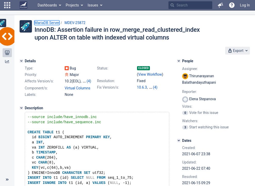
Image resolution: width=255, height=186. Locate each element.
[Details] (21, 61)
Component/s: (36, 88)
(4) (89, 81)
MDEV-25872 (74, 23)
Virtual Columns (77, 88)
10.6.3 (142, 87)
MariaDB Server (47, 23)
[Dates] (179, 140)
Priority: (31, 75)
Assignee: (190, 69)
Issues (93, 5)
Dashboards (47, 5)
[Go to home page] (23, 5)
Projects (72, 5)
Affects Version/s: (39, 81)
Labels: (30, 94)
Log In (245, 5)
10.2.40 (155, 87)
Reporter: (189, 92)
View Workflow (150, 74)
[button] (7, 5)
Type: (29, 68)
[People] (179, 61)
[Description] (21, 108)
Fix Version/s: (108, 87)
